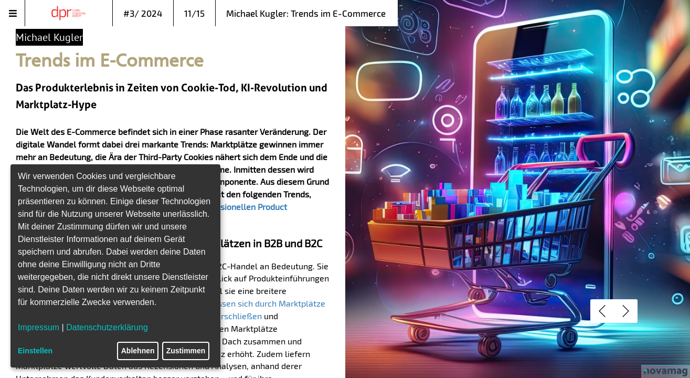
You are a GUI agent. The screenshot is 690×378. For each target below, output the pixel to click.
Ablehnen (138, 350)
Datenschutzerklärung (107, 327)
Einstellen (35, 350)
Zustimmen (186, 350)
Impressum (38, 327)
